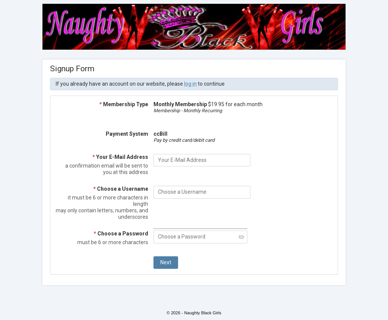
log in (190, 84)
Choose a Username (120, 189)
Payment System (127, 134)
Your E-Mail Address (120, 157)
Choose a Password (121, 234)
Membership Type (123, 104)
